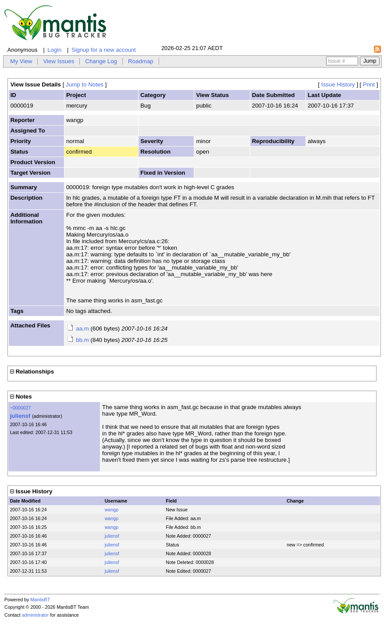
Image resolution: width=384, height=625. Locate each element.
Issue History (338, 84)
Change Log (101, 61)
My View (21, 61)
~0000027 (20, 407)
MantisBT (40, 599)
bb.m (82, 340)
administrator (35, 615)
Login (54, 50)
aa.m (82, 328)
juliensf (20, 416)
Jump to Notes (84, 84)
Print (369, 84)
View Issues (58, 61)
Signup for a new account (103, 50)
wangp (111, 509)
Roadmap (140, 61)
